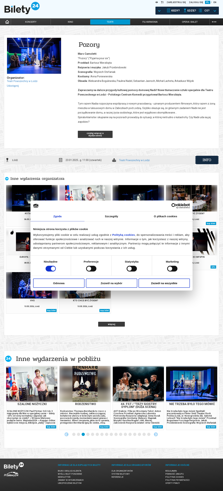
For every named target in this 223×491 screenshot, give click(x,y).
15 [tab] (139, 434)
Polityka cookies (174, 477)
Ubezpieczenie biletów (70, 483)
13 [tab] (130, 434)
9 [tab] (111, 434)
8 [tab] (107, 434)
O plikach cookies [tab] (165, 216)
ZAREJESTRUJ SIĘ (176, 2)
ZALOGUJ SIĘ (196, 2)
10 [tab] (116, 434)
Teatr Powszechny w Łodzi (22, 81)
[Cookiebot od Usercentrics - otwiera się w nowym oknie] (174, 206)
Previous (66, 434)
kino (70, 22)
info (207, 160)
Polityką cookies (123, 234)
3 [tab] (83, 434)
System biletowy (120, 474)
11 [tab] (121, 434)
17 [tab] (149, 434)
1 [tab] (74, 434)
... (214, 21)
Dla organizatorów (122, 471)
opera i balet (190, 22)
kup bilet (211, 223)
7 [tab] (102, 434)
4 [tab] (88, 434)
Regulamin (171, 471)
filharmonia (150, 22)
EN (214, 2)
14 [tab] (135, 434)
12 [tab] (125, 434)
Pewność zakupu (174, 474)
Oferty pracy (172, 483)
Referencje (117, 477)
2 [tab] (79, 434)
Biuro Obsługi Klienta (69, 471)
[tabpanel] (31, 398)
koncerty (30, 22)
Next (156, 434)
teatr (110, 22)
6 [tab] (97, 434)
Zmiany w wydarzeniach (71, 480)
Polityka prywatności (177, 480)
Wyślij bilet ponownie (70, 474)
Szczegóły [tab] (111, 216)
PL (207, 2)
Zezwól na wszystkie (164, 283)
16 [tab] (144, 434)
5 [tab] (93, 434)
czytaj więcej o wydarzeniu (95, 134)
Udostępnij (13, 85)
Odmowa (58, 283)
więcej (111, 324)
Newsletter (64, 477)
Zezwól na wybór (111, 283)
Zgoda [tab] (57, 216)
